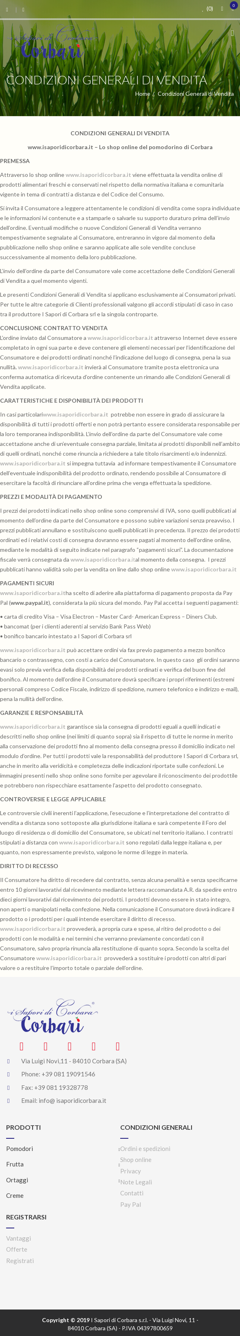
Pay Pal (130, 1204)
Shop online (136, 1159)
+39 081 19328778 (61, 1087)
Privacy (130, 1171)
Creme (15, 1195)
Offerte (16, 1249)
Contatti (131, 1193)
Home (142, 93)
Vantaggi (18, 1238)
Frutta (15, 1164)
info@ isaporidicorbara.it (72, 1100)
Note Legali (136, 1182)
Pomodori (19, 1148)
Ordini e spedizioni (145, 1148)
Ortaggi (17, 1180)
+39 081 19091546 (68, 1074)
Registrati (20, 1260)
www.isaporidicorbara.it (33, 649)
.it (102, 559)
